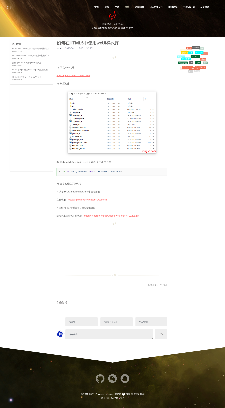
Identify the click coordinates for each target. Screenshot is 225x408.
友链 (117, 7)
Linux (189, 48)
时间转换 (139, 7)
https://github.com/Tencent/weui (73, 75)
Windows (195, 48)
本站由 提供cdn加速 (129, 394)
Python (204, 54)
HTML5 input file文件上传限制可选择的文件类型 (33, 48)
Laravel (183, 51)
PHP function (188, 68)
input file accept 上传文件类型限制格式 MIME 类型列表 (36, 55)
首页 (96, 7)
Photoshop (183, 63)
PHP (191, 54)
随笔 (205, 63)
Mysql (198, 64)
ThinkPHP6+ (194, 69)
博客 (127, 7)
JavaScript (195, 58)
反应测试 (204, 7)
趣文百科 (181, 57)
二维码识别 (189, 7)
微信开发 (185, 53)
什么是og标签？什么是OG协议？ (26, 77)
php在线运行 (156, 7)
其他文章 (199, 53)
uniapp (203, 60)
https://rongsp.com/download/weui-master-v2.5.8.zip (111, 215)
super (111, 394)
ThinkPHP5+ (201, 68)
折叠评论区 (152, 285)
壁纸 (106, 7)
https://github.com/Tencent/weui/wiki (87, 199)
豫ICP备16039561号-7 (112, 397)
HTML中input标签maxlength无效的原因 (30, 70)
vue (191, 64)
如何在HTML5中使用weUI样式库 (26, 63)
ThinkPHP (186, 60)
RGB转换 (172, 7)
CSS (201, 49)
